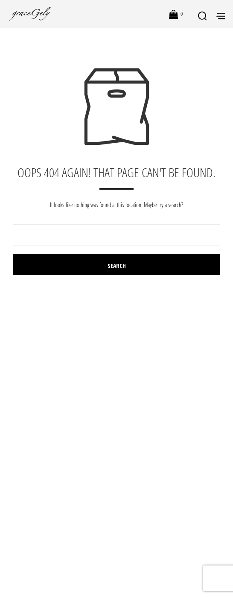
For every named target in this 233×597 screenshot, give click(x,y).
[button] (176, 14)
